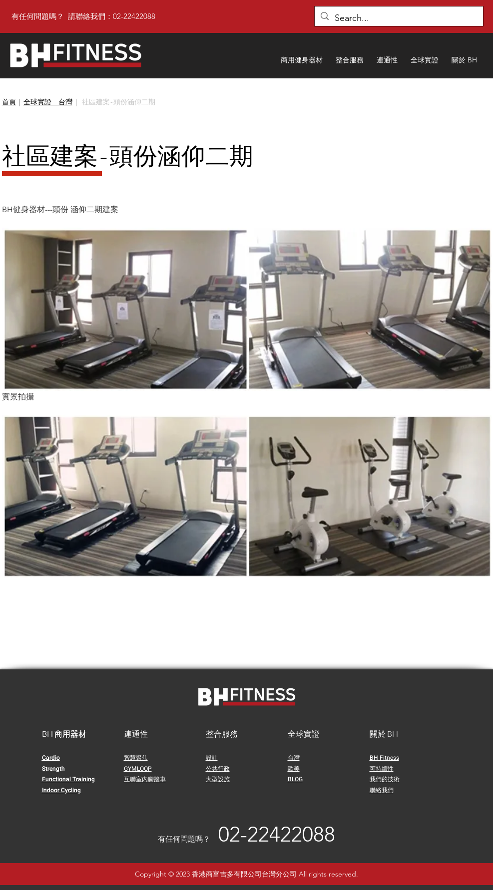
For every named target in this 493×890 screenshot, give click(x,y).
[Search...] (398, 18)
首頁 (9, 102)
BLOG (295, 779)
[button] (301, 55)
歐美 (294, 768)
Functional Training (68, 779)
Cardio (51, 757)
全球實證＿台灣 (47, 102)
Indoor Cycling (61, 790)
